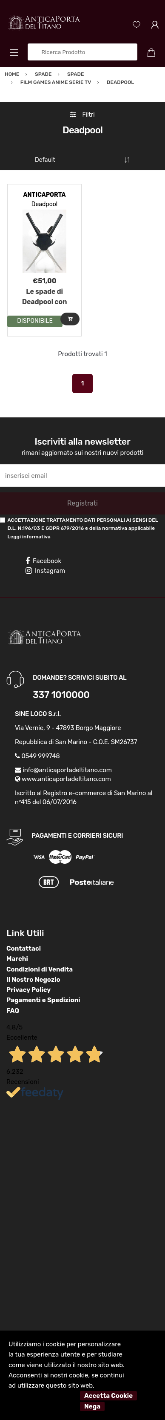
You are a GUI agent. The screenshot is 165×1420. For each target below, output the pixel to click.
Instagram (45, 571)
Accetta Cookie (108, 1396)
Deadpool (44, 204)
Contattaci (23, 948)
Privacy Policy (28, 990)
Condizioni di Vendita (39, 969)
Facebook (43, 561)
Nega (92, 1406)
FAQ (12, 1011)
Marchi (17, 959)
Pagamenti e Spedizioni (43, 1000)
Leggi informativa (28, 537)
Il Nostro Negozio (33, 979)
